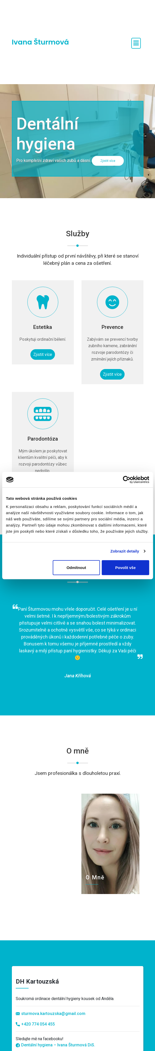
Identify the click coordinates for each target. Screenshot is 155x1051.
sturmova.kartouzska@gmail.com (53, 1013)
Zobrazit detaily (124, 551)
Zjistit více (107, 161)
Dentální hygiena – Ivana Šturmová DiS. (55, 1045)
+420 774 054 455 (35, 1024)
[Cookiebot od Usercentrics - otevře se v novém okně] (126, 480)
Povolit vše (125, 567)
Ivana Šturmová (40, 42)
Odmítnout (76, 567)
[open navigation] (136, 43)
